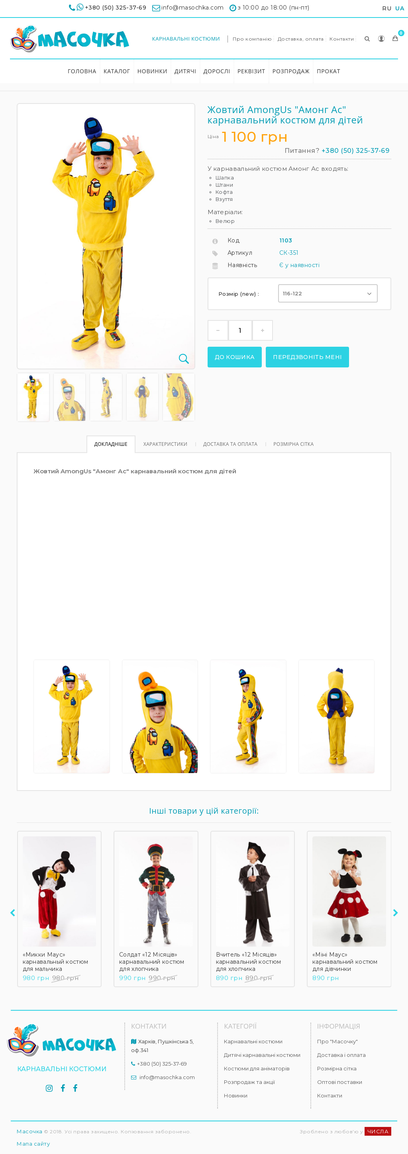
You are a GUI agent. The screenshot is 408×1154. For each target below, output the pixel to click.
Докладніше (111, 444)
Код (234, 240)
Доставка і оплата (341, 1055)
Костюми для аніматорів (257, 1068)
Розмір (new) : (239, 294)
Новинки (152, 71)
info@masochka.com (167, 1077)
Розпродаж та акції (249, 1082)
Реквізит (251, 71)
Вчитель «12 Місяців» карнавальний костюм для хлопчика (248, 961)
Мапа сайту (33, 1143)
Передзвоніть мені (307, 357)
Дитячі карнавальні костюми (262, 1055)
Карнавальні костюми (186, 38)
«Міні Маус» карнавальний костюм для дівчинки (345, 961)
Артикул (240, 252)
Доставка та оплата (230, 444)
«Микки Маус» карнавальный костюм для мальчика (55, 961)
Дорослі (217, 71)
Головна (82, 71)
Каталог (117, 71)
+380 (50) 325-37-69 (116, 7)
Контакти (342, 39)
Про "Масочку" (337, 1041)
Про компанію (252, 39)
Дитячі (185, 71)
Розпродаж (291, 71)
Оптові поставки (339, 1082)
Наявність (242, 265)
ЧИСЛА (378, 1131)
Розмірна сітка (293, 444)
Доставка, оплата (301, 39)
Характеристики (165, 444)
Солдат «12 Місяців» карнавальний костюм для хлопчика (151, 961)
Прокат (328, 71)
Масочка (30, 1131)
